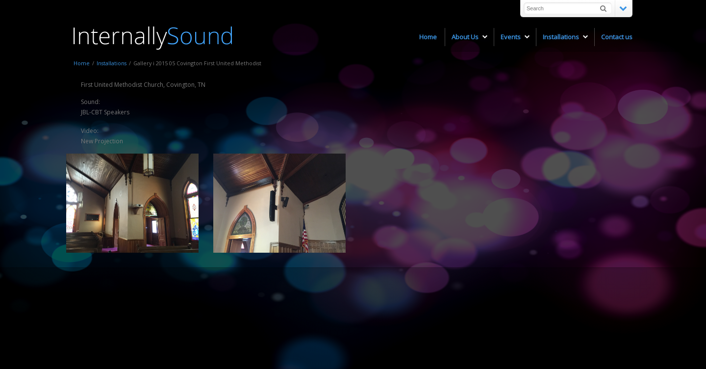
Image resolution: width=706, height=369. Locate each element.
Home (82, 63)
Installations (111, 63)
